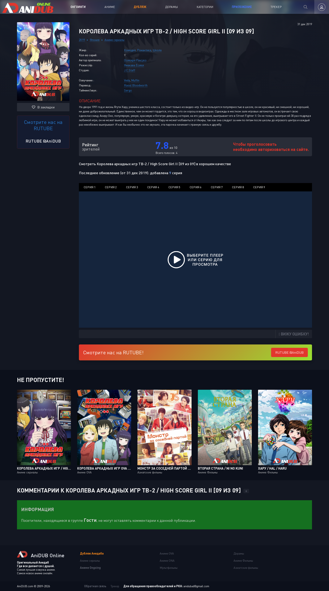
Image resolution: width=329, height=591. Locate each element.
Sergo (128, 90)
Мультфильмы (169, 567)
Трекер (276, 7)
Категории (205, 7)
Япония (94, 40)
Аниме (109, 7)
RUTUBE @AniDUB (43, 140)
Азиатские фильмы (246, 567)
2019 (82, 40)
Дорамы (171, 7)
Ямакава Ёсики (134, 65)
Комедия (130, 50)
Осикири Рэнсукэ (135, 60)
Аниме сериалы (114, 40)
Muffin (135, 80)
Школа (157, 50)
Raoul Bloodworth (136, 85)
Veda (127, 80)
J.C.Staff (129, 70)
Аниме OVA (167, 553)
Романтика (144, 50)
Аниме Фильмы (243, 560)
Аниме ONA (167, 560)
